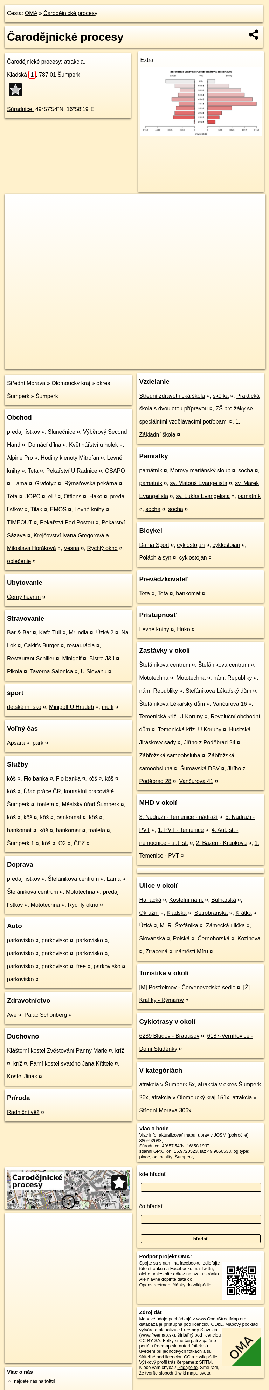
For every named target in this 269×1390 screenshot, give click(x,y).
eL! (52, 496)
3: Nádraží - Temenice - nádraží (178, 817)
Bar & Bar (19, 632)
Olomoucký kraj (70, 383)
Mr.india (78, 632)
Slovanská (152, 939)
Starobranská (211, 913)
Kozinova (249, 939)
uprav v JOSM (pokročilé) (223, 1135)
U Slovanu (94, 671)
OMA (31, 13)
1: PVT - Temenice (181, 830)
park (38, 743)
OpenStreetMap (146, 364)
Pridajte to (187, 1367)
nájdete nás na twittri (34, 1381)
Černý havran (24, 597)
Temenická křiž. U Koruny (171, 716)
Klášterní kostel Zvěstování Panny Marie (57, 1051)
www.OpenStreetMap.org (221, 1318)
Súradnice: (20, 109)
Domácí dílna (44, 445)
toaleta (45, 804)
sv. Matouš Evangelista (198, 483)
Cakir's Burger (41, 645)
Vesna (71, 548)
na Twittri (204, 1268)
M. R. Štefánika (179, 926)
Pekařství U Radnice (71, 471)
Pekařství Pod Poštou (67, 522)
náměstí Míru (191, 952)
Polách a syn (155, 558)
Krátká (243, 913)
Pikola (14, 671)
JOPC (33, 496)
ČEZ (79, 843)
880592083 (150, 1140)
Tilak (36, 509)
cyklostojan (191, 545)
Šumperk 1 (20, 843)
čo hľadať (151, 1206)
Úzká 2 (104, 632)
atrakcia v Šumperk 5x (167, 1084)
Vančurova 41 (196, 781)
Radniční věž (23, 1112)
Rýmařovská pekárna (90, 483)
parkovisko (20, 940)
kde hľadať (152, 1174)
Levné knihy (89, 509)
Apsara (16, 743)
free (81, 966)
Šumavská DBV (200, 768)
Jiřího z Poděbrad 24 (210, 742)
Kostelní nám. (186, 900)
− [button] (16, 216)
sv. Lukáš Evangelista (203, 496)
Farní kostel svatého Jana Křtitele (71, 1064)
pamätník (151, 470)
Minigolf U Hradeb (71, 707)
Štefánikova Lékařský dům (218, 691)
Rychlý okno (102, 548)
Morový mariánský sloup (200, 470)
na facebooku (187, 1263)
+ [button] (16, 205)
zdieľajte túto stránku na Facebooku (179, 1265)
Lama (20, 483)
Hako (95, 496)
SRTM (205, 1362)
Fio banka (35, 779)
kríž (119, 1051)
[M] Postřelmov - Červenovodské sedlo (187, 987)
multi (107, 707)
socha (245, 470)
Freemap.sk (183, 364)
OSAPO (115, 471)
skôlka (220, 396)
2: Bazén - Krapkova (221, 843)
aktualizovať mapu (177, 1135)
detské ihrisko (24, 707)
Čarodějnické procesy (70, 13)
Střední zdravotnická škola (172, 396)
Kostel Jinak (22, 1076)
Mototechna (80, 892)
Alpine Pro (20, 458)
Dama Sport (154, 545)
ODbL (216, 1324)
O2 (62, 843)
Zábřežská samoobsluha (169, 755)
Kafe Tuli (50, 632)
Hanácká (150, 900)
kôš (11, 779)
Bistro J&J (102, 658)
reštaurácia (81, 645)
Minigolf (71, 658)
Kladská (21, 75)
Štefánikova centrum (73, 879)
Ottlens (73, 496)
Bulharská (223, 900)
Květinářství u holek (93, 445)
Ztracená (156, 952)
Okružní (149, 913)
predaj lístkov (23, 432)
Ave (11, 1015)
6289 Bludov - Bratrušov (169, 1036)
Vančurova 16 (230, 704)
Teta (33, 471)
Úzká (145, 926)
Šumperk (47, 396)
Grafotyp (45, 483)
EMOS (58, 509)
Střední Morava (26, 383)
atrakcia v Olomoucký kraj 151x (190, 1097)
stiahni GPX (151, 1151)
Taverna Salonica (51, 671)
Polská (181, 939)
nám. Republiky (232, 678)
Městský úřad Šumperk (90, 804)
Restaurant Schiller (30, 658)
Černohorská (214, 939)
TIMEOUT (19, 522)
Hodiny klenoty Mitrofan (70, 458)
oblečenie (19, 561)
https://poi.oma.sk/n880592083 (235, 364)
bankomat (68, 817)
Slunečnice (61, 432)
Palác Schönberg (46, 1015)
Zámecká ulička (225, 926)
